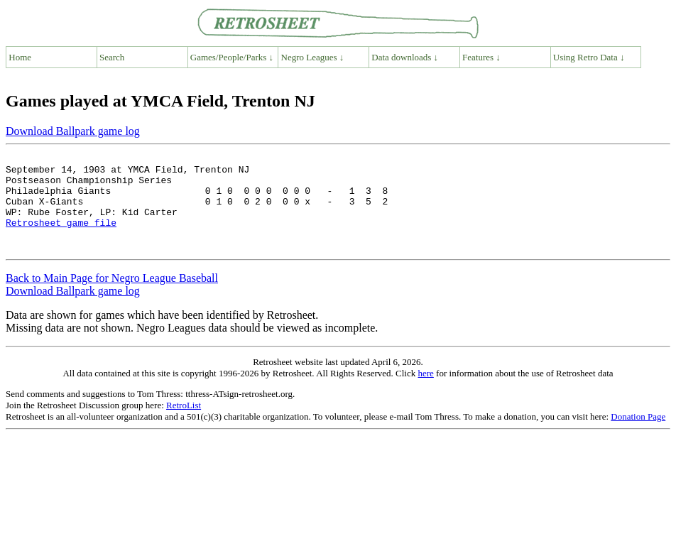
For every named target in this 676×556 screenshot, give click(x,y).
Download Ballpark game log (73, 131)
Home (20, 57)
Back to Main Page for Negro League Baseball (112, 297)
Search (111, 57)
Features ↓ (481, 57)
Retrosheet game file (61, 237)
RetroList (183, 424)
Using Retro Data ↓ (589, 57)
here (425, 392)
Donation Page (638, 435)
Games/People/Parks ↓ (231, 57)
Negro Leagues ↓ (312, 57)
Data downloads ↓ (404, 57)
